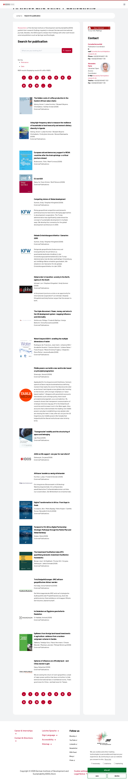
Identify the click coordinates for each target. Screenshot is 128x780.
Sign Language (49, 735)
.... (43, 85)
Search (67, 50)
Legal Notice (80, 774)
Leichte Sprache (50, 730)
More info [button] (108, 759)
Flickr (72, 760)
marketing (118, 763)
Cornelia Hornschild (95, 44)
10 (37, 86)
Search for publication (32, 16)
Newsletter (73, 748)
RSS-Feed (73, 752)
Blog (72, 756)
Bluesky (73, 736)
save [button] (97, 776)
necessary (95, 763)
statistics (107, 763)
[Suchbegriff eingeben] (41, 50)
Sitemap (47, 744)
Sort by (20, 60)
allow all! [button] (107, 770)
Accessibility (49, 739)
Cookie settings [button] (82, 771)
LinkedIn (73, 744)
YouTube (73, 740)
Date (22, 66)
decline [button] (117, 776)
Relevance (24, 62)
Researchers (22, 28)
